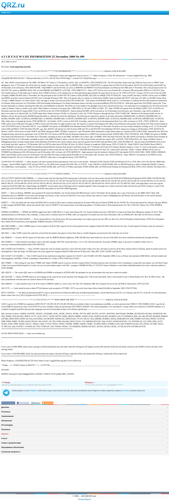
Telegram (33, 391)
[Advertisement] (79, 34)
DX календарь (7, 425)
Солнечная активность (10, 452)
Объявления (6, 421)
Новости (4, 434)
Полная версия (84, 499)
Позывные (5, 412)
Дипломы (5, 407)
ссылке (126, 391)
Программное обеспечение (12, 447)
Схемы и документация (11, 443)
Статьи (4, 438)
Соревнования (7, 416)
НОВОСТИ (5, 13)
